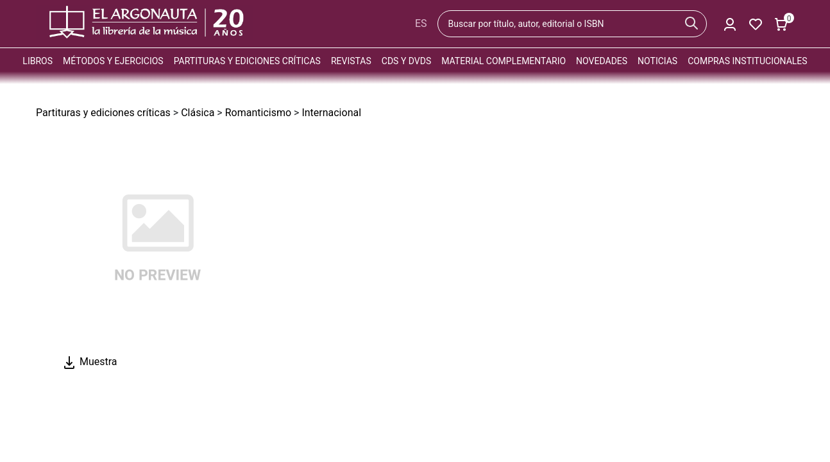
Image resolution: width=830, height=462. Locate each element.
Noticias (657, 61)
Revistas (351, 61)
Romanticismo (258, 113)
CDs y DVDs (406, 61)
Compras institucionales (747, 61)
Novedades (601, 61)
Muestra (89, 361)
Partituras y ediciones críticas (247, 61)
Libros (37, 61)
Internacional (331, 113)
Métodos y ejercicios (113, 61)
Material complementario (503, 61)
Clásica (197, 113)
